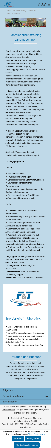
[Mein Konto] (42, 4)
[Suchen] (39, 4)
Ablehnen (18, 438)
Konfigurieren (33, 438)
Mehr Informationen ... (36, 434)
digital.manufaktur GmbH (25, 421)
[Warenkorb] (45, 4)
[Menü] (49, 4)
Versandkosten (8, 409)
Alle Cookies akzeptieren (27, 445)
